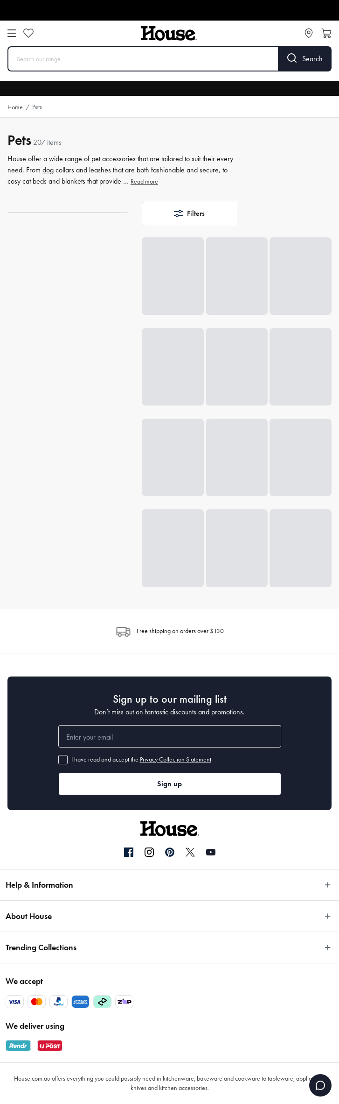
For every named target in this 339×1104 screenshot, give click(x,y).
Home (15, 107)
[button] (189, 213)
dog (48, 169)
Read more (144, 181)
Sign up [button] (169, 783)
